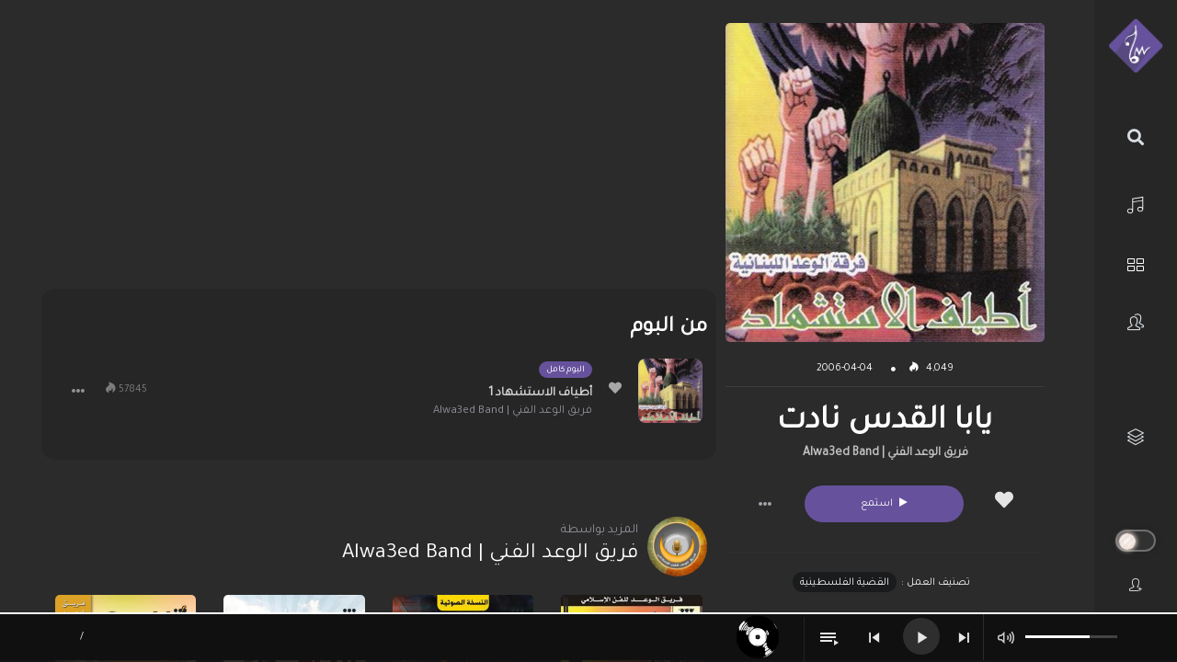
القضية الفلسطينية (844, 582)
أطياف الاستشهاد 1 (540, 393)
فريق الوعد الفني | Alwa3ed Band (885, 453)
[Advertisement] (378, 151)
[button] (765, 503)
